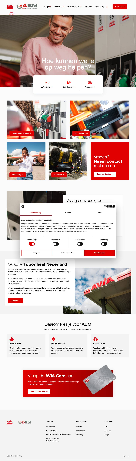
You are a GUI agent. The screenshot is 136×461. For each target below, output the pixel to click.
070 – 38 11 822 (51, 431)
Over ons (88, 6)
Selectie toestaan (68, 253)
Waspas (89, 87)
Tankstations (80, 431)
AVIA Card (45, 87)
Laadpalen (67, 87)
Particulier (58, 6)
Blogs (107, 435)
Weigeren (36, 253)
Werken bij (99, 6)
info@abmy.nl (50, 427)
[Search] (107, 7)
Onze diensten (73, 6)
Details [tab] (68, 213)
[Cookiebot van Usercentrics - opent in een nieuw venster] (105, 206)
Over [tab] (100, 213)
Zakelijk (45, 6)
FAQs (106, 427)
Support (108, 431)
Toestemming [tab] (36, 213)
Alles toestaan (99, 253)
